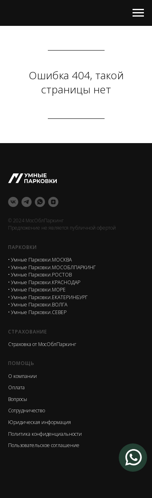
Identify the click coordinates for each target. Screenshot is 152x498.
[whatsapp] (40, 202)
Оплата (16, 387)
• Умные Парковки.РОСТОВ (40, 274)
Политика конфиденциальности (45, 433)
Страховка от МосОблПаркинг (42, 344)
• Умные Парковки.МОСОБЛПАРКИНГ (52, 267)
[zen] (53, 202)
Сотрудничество (26, 410)
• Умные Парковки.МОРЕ (37, 289)
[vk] (13, 202)
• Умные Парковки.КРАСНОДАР (44, 282)
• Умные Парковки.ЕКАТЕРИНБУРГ (48, 297)
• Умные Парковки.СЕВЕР (37, 312)
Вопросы (17, 399)
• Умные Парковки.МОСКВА (40, 259)
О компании (22, 376)
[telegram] (26, 202)
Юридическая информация (39, 422)
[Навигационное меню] (138, 13)
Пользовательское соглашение (43, 445)
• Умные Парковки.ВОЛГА (37, 304)
